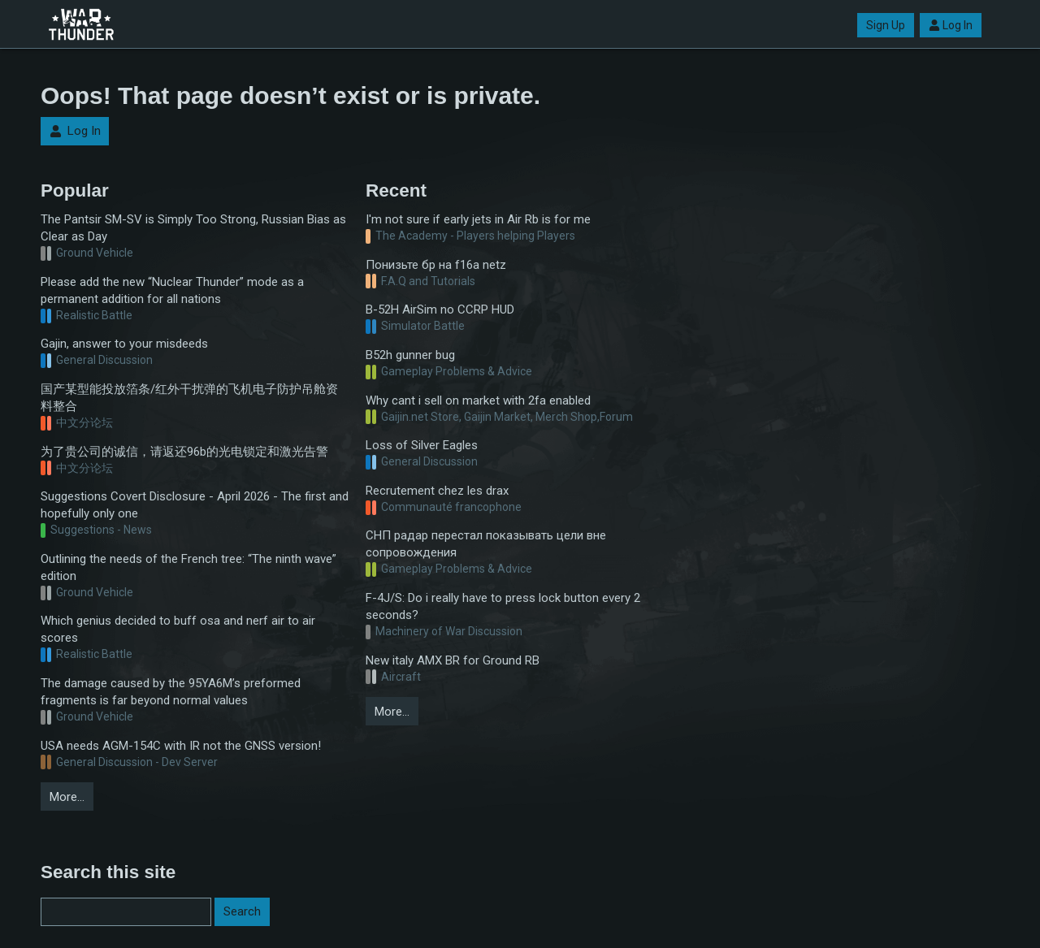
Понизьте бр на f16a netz (436, 265)
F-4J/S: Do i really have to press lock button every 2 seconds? (503, 606)
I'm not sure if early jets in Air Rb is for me (478, 219)
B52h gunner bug (410, 355)
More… (67, 797)
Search (242, 911)
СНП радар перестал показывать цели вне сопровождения (486, 544)
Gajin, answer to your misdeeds (124, 343)
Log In (951, 25)
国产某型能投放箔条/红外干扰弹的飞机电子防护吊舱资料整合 (189, 397)
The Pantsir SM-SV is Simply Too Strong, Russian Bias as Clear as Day (193, 228)
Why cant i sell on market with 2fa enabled (478, 400)
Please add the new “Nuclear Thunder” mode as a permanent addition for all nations (172, 290)
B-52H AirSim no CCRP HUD (440, 309)
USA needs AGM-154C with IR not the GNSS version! (181, 745)
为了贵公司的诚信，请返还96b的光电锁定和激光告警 (184, 451)
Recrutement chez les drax (437, 490)
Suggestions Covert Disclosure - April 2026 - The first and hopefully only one (195, 505)
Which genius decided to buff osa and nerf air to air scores (178, 629)
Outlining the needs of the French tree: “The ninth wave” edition (188, 567)
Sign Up (885, 25)
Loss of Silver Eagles (422, 445)
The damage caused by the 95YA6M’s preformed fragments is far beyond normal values (171, 692)
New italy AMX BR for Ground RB (453, 660)
